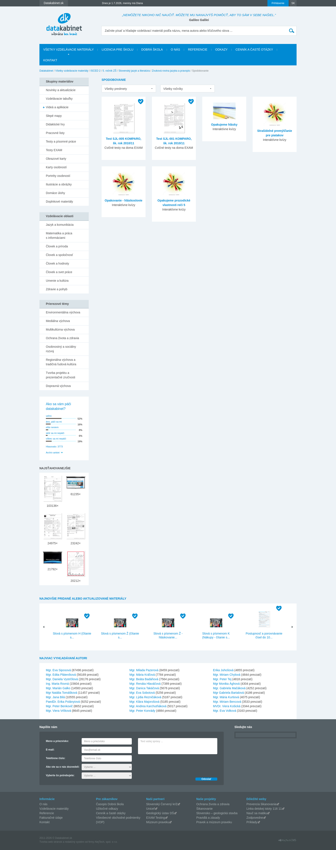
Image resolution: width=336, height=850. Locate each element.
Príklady (251, 822)
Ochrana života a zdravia (62, 338)
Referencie (197, 49)
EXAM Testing (155, 817)
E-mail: (50, 749)
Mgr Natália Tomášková (61, 692)
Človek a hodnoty (57, 263)
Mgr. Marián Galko (58, 688)
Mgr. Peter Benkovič (59, 706)
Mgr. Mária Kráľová (142, 674)
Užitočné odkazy (107, 808)
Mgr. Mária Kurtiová (226, 697)
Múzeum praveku (157, 822)
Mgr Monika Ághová (226, 683)
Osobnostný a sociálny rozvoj (61, 349)
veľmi (48, 416)
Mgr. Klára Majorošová (144, 701)
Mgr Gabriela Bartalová (228, 692)
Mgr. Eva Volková (224, 710)
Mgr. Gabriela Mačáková (229, 688)
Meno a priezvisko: (57, 741)
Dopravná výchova (58, 386)
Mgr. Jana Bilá (55, 697)
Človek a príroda (57, 246)
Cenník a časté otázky (254, 49)
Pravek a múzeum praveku (214, 822)
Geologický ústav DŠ (160, 813)
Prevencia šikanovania (261, 804)
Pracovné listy (55, 133)
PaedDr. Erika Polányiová (63, 701)
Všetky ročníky (173, 88)
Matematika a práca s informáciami (59, 235)
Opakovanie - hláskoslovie (123, 200)
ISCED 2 (95, 70)
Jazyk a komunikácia (60, 224)
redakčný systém (74, 841)
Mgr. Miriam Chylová (226, 674)
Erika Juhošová (223, 670)
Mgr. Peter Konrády (142, 710)
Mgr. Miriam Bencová (227, 701)
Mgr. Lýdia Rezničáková (145, 697)
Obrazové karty (56, 158)
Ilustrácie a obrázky (59, 184)
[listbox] (129, 88)
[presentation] (170, 764)
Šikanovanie (204, 808)
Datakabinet (46, 70)
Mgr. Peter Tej (222, 679)
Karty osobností (56, 167)
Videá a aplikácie (57, 107)
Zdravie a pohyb (56, 289)
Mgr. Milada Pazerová (143, 670)
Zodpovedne (254, 817)
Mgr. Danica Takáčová (144, 688)
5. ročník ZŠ (110, 70)
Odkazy (221, 49)
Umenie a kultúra (57, 280)
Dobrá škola (152, 49)
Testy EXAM (54, 150)
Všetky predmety (116, 88)
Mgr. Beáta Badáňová (143, 679)
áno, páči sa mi (54, 421)
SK (293, 3)
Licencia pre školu (117, 49)
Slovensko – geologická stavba (216, 813)
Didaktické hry (55, 124)
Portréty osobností (58, 176)
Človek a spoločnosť (59, 255)
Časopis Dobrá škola (110, 804)
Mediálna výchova (58, 321)
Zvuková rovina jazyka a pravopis (171, 70)
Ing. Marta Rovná (57, 683)
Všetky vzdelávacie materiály (68, 49)
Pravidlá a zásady (208, 817)
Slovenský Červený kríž (161, 804)
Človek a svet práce (59, 272)
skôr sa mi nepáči (55, 433)
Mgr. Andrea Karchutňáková (147, 706)
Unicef (150, 808)
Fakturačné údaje (51, 817)
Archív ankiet (53, 452)
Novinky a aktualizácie (61, 90)
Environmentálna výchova (63, 312)
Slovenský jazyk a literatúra (134, 70)
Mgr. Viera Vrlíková (58, 710)
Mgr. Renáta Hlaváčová (145, 683)
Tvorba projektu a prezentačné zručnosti (60, 375)
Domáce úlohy (55, 193)
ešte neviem (52, 427)
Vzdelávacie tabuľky (59, 98)
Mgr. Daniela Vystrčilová (62, 679)
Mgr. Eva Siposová (58, 670)
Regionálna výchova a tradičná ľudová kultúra (61, 362)
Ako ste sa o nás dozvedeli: (63, 766)
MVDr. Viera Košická (226, 706)
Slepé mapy (54, 115)
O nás (175, 49)
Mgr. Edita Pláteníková (61, 674)
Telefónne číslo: (55, 758)
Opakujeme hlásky (224, 124)
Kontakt (50, 60)
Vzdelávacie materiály (54, 808)
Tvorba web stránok (50, 841)
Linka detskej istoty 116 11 (264, 808)
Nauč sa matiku (256, 813)
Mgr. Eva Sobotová (142, 692)
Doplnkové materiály (59, 201)
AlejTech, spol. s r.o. (105, 841)
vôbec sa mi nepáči (56, 438)
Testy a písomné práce (61, 141)
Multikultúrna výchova (60, 329)
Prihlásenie (278, 3)
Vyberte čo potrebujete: (60, 775)
